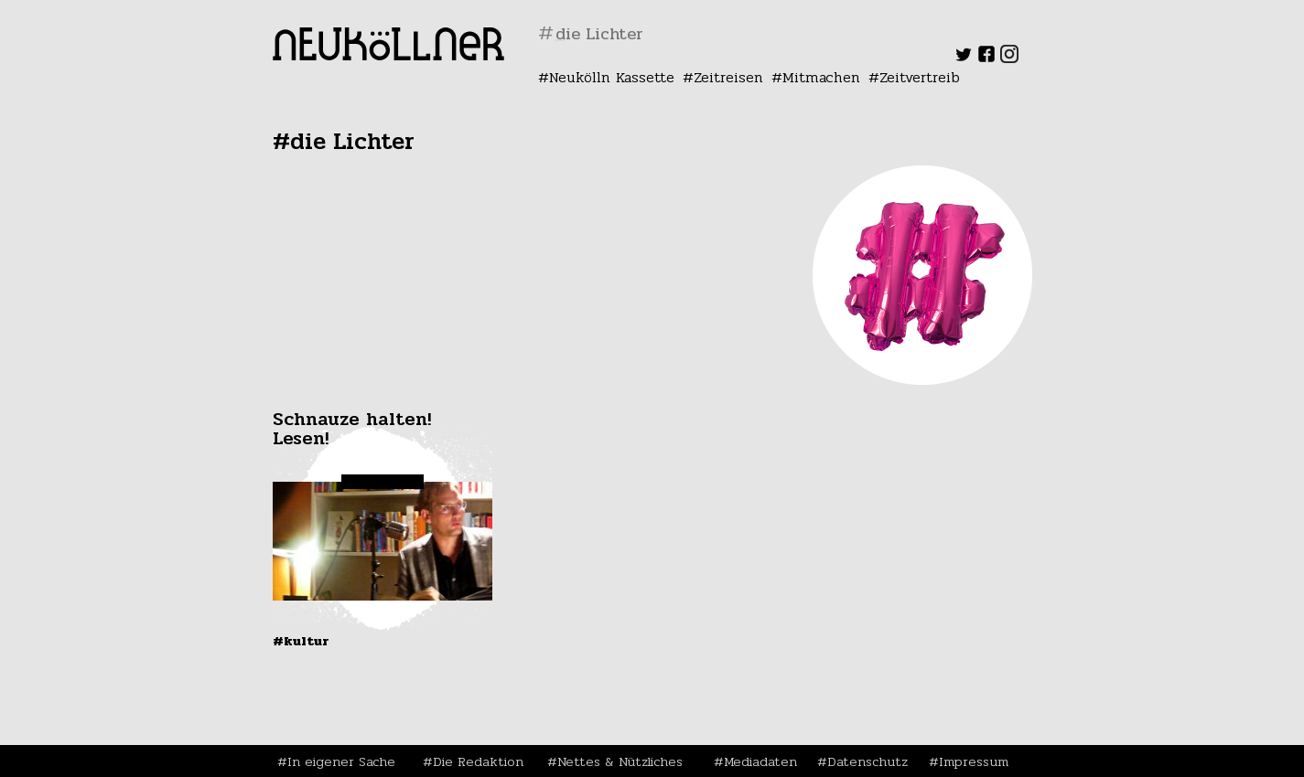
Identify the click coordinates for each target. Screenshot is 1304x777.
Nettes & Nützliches (620, 761)
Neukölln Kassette (611, 77)
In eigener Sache (341, 761)
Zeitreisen (728, 77)
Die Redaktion (478, 761)
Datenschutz (867, 761)
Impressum (973, 761)
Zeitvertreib (919, 77)
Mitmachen (821, 77)
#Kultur (301, 641)
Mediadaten (760, 761)
